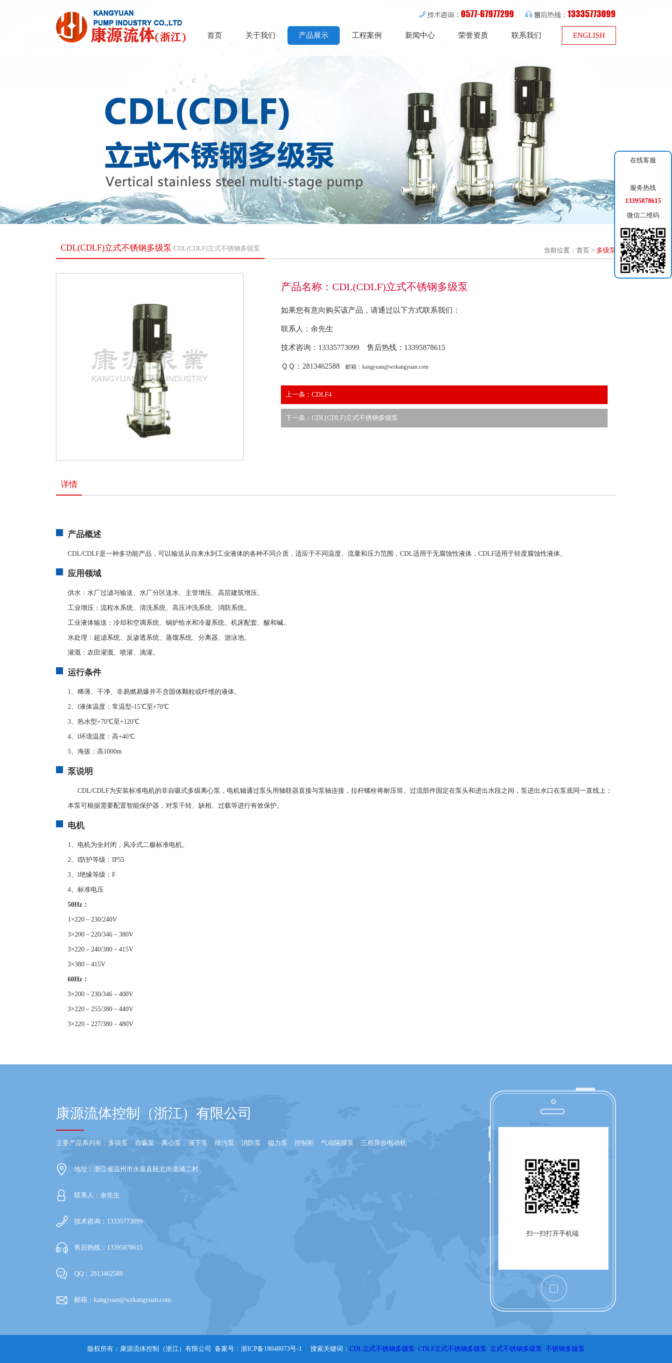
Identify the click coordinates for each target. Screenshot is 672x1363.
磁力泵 (277, 1142)
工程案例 (367, 35)
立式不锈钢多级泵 (516, 1348)
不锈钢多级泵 (565, 1348)
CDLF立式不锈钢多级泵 (452, 1348)
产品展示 (314, 35)
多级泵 (606, 250)
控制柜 (304, 1142)
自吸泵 (144, 1142)
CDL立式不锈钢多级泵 (382, 1348)
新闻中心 (420, 35)
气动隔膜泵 (337, 1142)
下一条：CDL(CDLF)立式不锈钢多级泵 (342, 417)
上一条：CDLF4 (309, 394)
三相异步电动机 (383, 1142)
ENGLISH (589, 35)
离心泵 (171, 1142)
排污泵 (224, 1142)
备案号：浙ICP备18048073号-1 (258, 1348)
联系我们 (526, 35)
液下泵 (198, 1142)
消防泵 (251, 1142)
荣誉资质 (473, 35)
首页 (214, 35)
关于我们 (260, 35)
